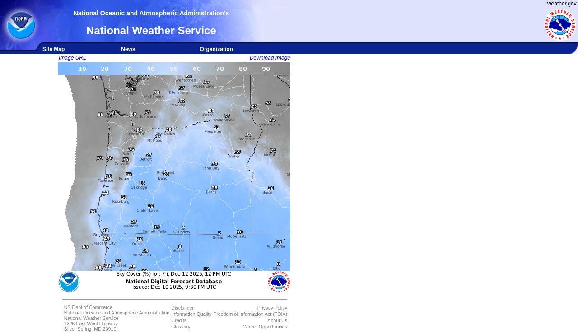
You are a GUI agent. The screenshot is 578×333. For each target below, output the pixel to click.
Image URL (72, 58)
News (128, 49)
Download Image (270, 58)
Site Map (53, 49)
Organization (216, 49)
